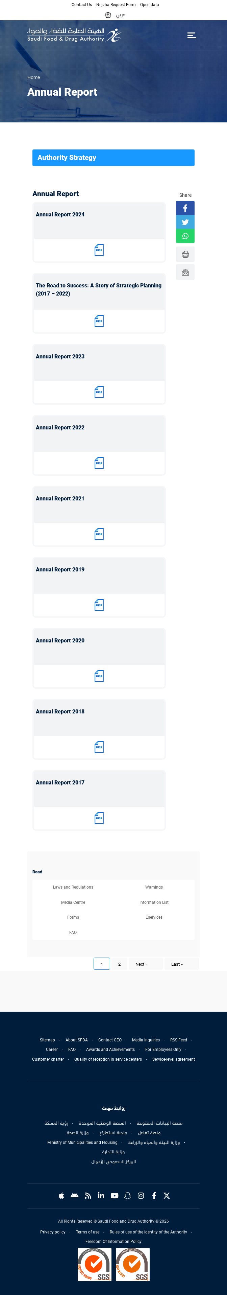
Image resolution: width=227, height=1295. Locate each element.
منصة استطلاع (113, 1132)
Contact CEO (110, 1040)
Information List (154, 902)
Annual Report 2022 (60, 427)
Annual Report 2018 (60, 711)
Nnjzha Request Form (116, 4)
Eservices (154, 917)
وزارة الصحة (78, 1132)
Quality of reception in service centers (108, 1059)
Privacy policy (53, 1232)
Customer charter (48, 1059)
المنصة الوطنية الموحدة (102, 1123)
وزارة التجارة (113, 1152)
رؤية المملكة (56, 1123)
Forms (73, 917)
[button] (108, 14)
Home (33, 77)
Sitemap (47, 1040)
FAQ (73, 932)
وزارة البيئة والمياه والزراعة (154, 1142)
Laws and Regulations (73, 887)
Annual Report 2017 (60, 782)
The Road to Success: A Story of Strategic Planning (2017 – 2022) (98, 289)
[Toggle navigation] (192, 35)
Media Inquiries (146, 1040)
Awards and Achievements (110, 1049)
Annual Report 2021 (60, 498)
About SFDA (77, 1040)
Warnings (154, 887)
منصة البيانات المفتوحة (159, 1123)
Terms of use (87, 1232)
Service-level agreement (173, 1059)
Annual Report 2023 (60, 356)
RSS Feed (178, 1040)
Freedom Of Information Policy (113, 1241)
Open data (149, 4)
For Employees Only (163, 1049)
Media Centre (73, 902)
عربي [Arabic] (121, 14)
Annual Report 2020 (60, 640)
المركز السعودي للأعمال (113, 1161)
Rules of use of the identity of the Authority (148, 1232)
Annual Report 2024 (60, 214)
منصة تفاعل (149, 1132)
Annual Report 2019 (60, 569)
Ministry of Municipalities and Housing (82, 1142)
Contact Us (82, 4)
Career (52, 1049)
